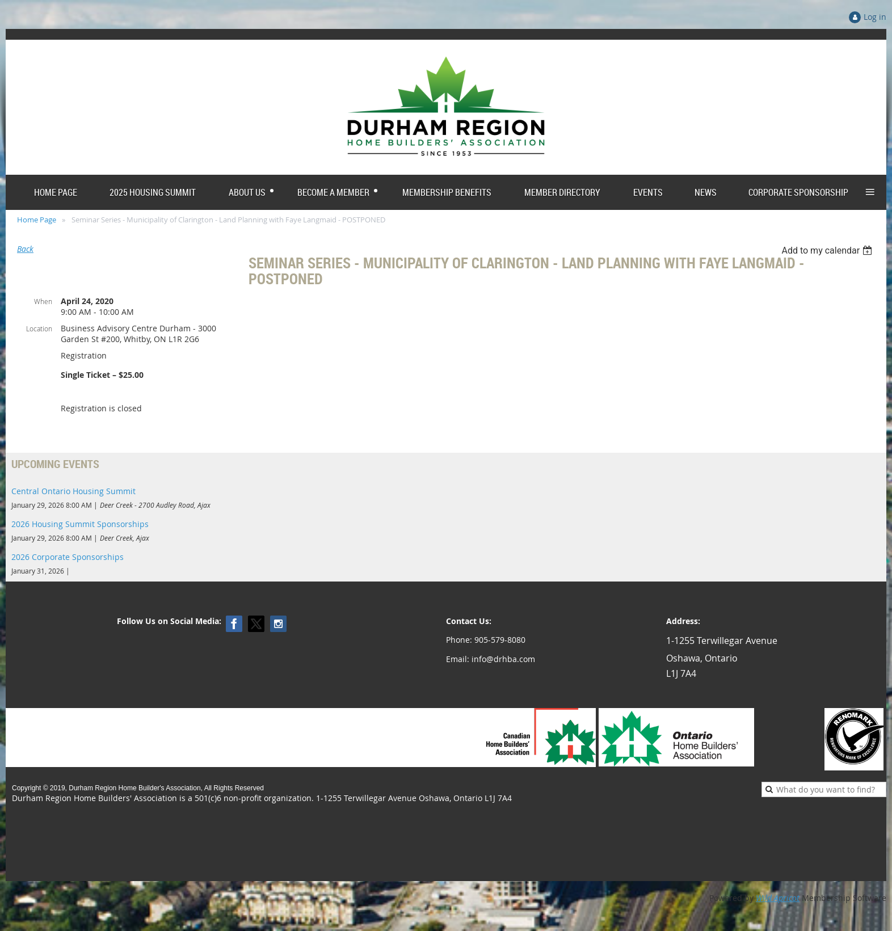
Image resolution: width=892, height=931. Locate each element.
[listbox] (828, 250)
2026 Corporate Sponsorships (67, 556)
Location (39, 328)
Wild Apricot (778, 897)
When (43, 301)
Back (25, 248)
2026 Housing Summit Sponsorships (80, 524)
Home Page (36, 219)
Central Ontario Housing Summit (73, 491)
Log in (875, 16)
